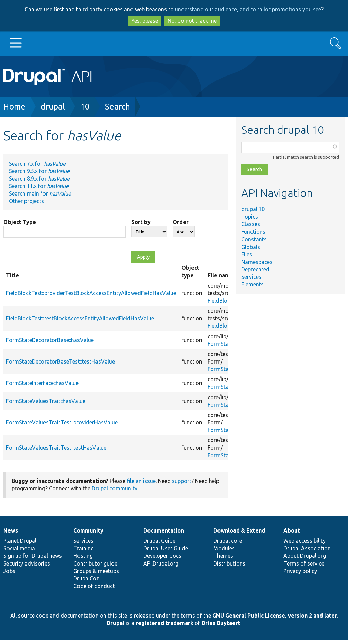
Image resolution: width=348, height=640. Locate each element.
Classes (250, 224)
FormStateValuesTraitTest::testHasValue (56, 447)
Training (83, 548)
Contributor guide (95, 563)
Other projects (26, 201)
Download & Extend (239, 530)
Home (14, 106)
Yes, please (144, 21)
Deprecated (255, 269)
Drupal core (227, 541)
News (10, 530)
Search (117, 106)
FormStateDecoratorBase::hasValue (50, 340)
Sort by (141, 222)
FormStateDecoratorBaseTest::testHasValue (60, 361)
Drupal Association (307, 548)
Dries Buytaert (221, 623)
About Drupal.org (304, 556)
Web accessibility (304, 541)
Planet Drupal (19, 541)
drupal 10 (253, 209)
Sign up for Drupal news (32, 556)
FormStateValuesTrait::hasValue (45, 401)
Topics (249, 217)
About (291, 530)
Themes (223, 556)
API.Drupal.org (160, 563)
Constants (254, 239)
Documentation (163, 530)
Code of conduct (94, 586)
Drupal (115, 623)
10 (85, 106)
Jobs (9, 571)
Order (181, 222)
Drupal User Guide (165, 548)
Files (246, 254)
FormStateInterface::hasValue (42, 383)
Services (251, 277)
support (181, 481)
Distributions (229, 563)
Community (88, 530)
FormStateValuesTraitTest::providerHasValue (62, 422)
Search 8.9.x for (39, 178)
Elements (252, 284)
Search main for (40, 193)
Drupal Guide (159, 541)
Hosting (83, 556)
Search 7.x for (37, 164)
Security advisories (26, 563)
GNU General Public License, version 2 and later (274, 615)
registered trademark (164, 623)
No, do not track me (192, 21)
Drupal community (114, 488)
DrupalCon (86, 578)
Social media (19, 548)
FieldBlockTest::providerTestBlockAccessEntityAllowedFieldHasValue (91, 293)
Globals (250, 247)
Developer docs (162, 556)
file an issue (141, 481)
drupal (53, 106)
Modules (224, 548)
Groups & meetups (96, 571)
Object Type (19, 222)
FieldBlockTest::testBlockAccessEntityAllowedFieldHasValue (80, 318)
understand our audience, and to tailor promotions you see (248, 9)
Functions (253, 232)
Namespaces (257, 262)
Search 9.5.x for (39, 171)
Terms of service (303, 563)
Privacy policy (300, 571)
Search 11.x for (39, 186)
